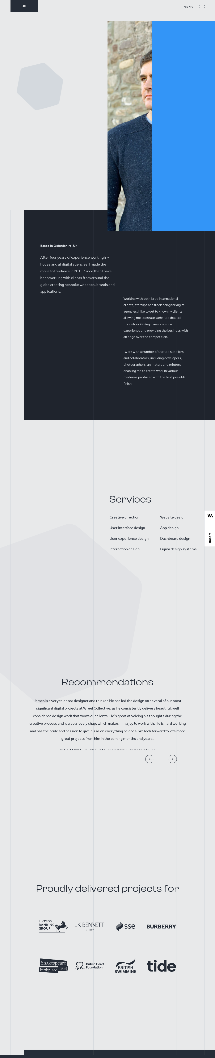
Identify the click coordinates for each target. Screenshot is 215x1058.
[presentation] (150, 755)
